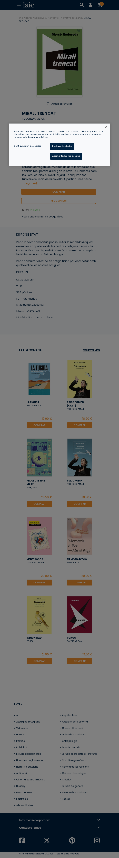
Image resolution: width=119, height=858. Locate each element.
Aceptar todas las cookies (66, 156)
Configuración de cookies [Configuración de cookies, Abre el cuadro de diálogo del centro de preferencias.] (27, 146)
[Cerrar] (105, 127)
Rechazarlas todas (62, 146)
